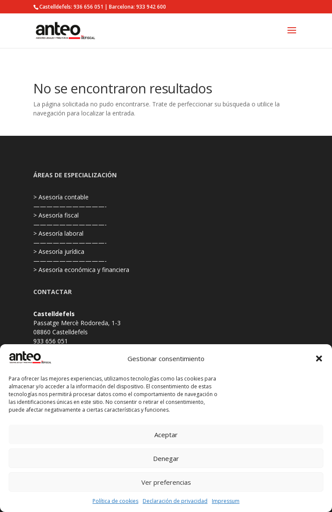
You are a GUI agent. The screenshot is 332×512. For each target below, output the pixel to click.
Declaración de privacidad (175, 501)
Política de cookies (115, 501)
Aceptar (166, 434)
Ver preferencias (166, 482)
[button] (319, 358)
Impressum (225, 501)
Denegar (166, 458)
